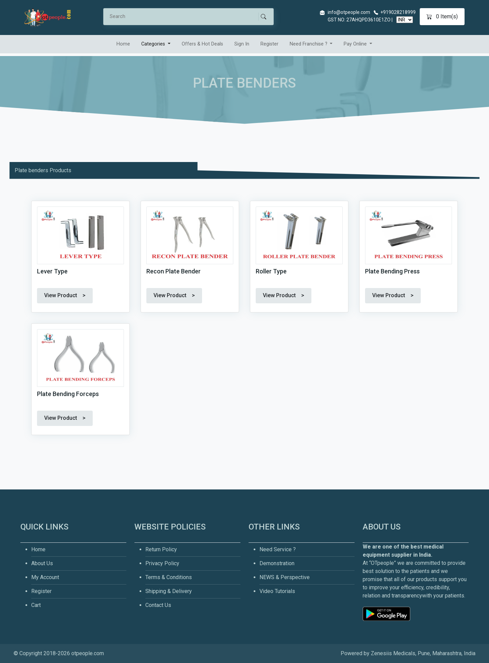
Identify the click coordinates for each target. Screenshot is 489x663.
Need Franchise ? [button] (309, 44)
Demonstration (276, 563)
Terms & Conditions (168, 577)
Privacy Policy (162, 563)
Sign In (241, 44)
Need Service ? (277, 549)
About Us (42, 563)
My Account (45, 577)
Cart (36, 605)
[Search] (184, 17)
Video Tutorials (277, 591)
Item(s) (442, 17)
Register (269, 44)
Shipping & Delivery (168, 591)
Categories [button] (153, 44)
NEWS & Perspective (284, 577)
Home (123, 44)
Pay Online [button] (356, 44)
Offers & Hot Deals (202, 44)
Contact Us (158, 605)
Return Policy (161, 549)
